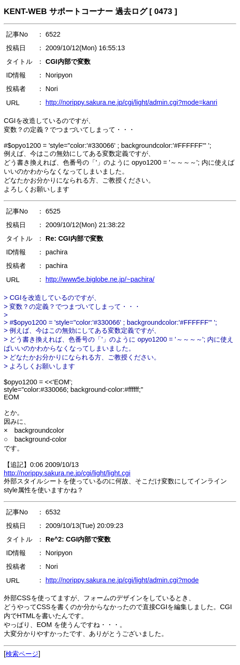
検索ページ (22, 653)
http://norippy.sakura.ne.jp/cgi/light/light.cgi (67, 473)
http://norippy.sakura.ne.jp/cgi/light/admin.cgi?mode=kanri (131, 102)
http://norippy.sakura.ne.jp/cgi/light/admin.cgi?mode (122, 580)
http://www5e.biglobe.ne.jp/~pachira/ (99, 279)
